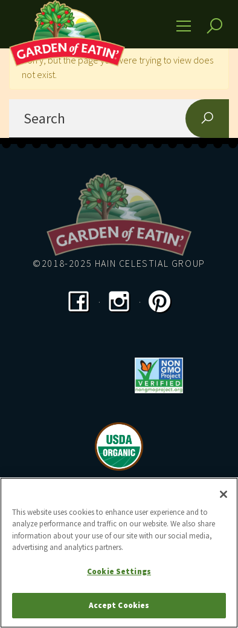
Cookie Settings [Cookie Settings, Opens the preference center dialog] (119, 571)
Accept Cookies (119, 605)
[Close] (223, 494)
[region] (119, 552)
